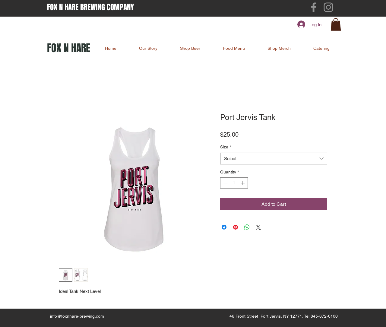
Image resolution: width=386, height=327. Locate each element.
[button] (336, 24)
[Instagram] (328, 7)
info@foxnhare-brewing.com (77, 316)
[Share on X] (258, 227)
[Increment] (243, 183)
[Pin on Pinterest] (235, 227)
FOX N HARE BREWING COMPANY (90, 7)
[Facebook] (313, 7)
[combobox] (273, 158)
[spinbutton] (234, 183)
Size (225, 146)
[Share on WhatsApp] (247, 227)
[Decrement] (225, 183)
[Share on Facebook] (224, 227)
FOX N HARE (68, 48)
